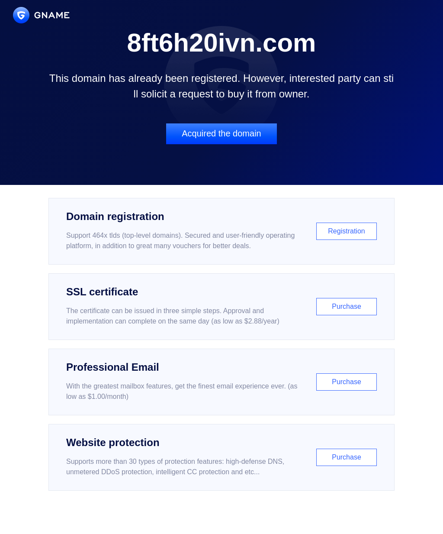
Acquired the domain (221, 133)
